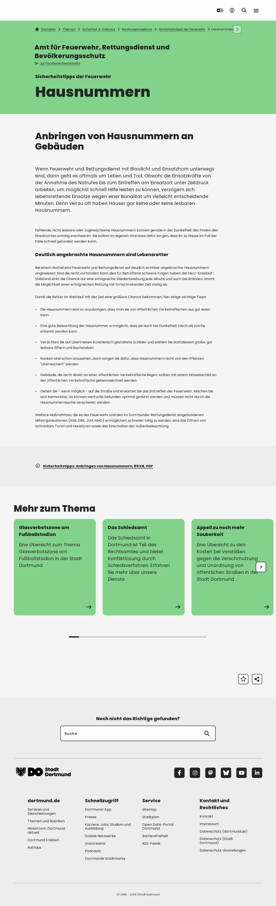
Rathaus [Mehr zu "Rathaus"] (34, 847)
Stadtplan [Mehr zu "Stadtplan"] (150, 817)
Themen (69, 29)
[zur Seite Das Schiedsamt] (144, 567)
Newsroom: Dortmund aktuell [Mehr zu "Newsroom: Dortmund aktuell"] (46, 830)
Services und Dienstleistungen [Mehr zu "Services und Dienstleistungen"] (42, 811)
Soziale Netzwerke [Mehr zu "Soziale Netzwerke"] (100, 835)
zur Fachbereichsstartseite (57, 63)
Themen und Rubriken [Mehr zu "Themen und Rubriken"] (46, 821)
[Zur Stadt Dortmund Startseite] (43, 10)
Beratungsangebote (137, 29)
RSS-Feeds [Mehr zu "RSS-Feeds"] (151, 843)
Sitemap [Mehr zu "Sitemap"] (149, 809)
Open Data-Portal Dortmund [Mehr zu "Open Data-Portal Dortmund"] (157, 826)
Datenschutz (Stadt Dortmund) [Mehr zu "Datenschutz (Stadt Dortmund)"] (216, 840)
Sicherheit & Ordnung (98, 29)
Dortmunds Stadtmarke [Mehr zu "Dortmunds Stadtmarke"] (105, 858)
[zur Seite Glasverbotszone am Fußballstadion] (55, 567)
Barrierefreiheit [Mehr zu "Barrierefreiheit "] (155, 835)
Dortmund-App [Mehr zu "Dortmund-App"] (98, 809)
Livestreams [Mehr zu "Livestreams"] (95, 843)
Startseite (45, 29)
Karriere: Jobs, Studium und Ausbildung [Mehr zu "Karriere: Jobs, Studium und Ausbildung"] (108, 826)
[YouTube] (241, 773)
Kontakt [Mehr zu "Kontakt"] (206, 816)
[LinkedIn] (257, 773)
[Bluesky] (226, 773)
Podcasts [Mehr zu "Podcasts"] (93, 851)
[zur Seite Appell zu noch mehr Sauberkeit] (232, 567)
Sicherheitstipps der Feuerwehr (182, 29)
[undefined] (261, 567)
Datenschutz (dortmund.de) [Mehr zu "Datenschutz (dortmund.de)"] (224, 831)
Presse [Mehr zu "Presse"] (90, 817)
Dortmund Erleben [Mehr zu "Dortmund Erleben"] (43, 840)
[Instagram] (195, 773)
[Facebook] (179, 773)
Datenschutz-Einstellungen (223, 851)
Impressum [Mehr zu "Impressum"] (209, 823)
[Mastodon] (210, 773)
